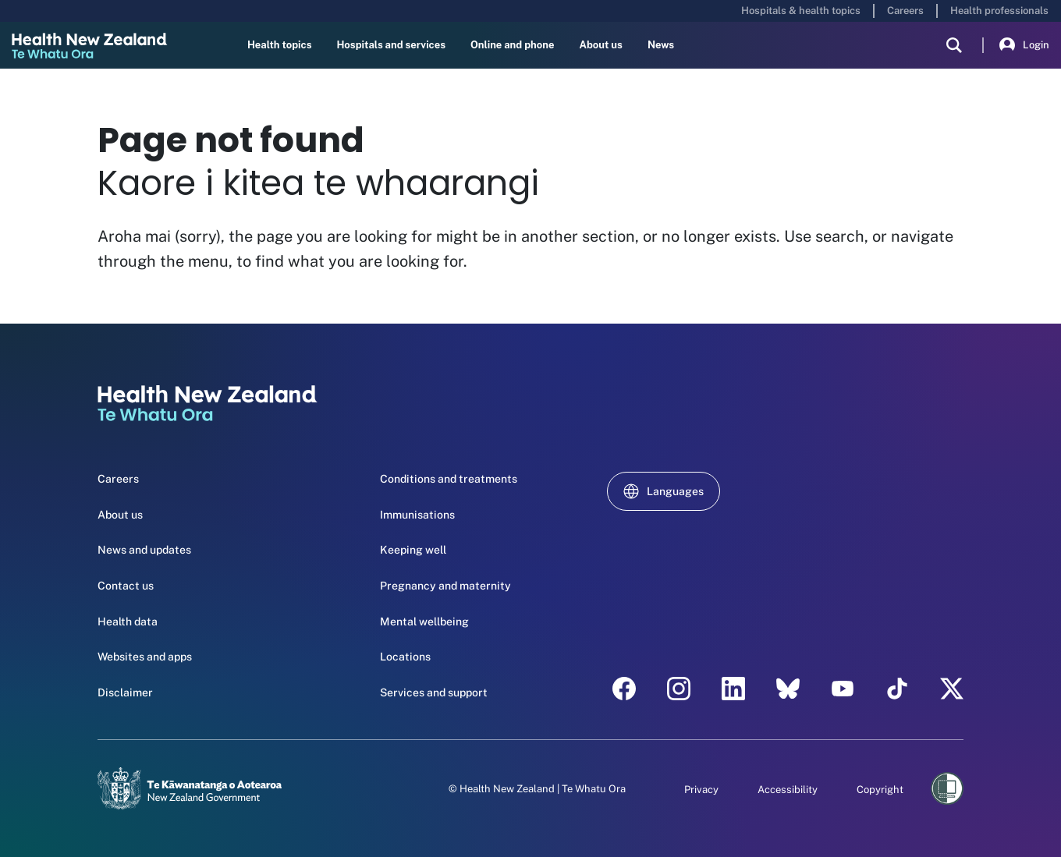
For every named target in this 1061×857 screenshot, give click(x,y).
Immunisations (417, 514)
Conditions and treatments (448, 479)
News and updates (144, 550)
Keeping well (413, 550)
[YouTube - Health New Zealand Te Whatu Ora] (842, 688)
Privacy (701, 789)
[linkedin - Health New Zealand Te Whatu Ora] (733, 688)
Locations (405, 656)
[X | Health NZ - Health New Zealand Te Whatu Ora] (951, 688)
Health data (128, 621)
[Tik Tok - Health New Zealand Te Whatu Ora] (897, 688)
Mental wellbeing (424, 621)
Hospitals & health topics (801, 10)
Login (1024, 45)
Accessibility (788, 789)
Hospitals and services (390, 45)
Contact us (126, 585)
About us (600, 45)
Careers (905, 10)
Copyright (880, 789)
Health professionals (999, 10)
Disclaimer (125, 692)
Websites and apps (145, 656)
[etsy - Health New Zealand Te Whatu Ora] (788, 688)
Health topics (279, 45)
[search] (954, 45)
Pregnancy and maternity (445, 585)
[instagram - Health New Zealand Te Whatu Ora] (678, 688)
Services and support (434, 692)
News (661, 45)
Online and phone (512, 45)
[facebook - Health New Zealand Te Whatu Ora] (624, 688)
